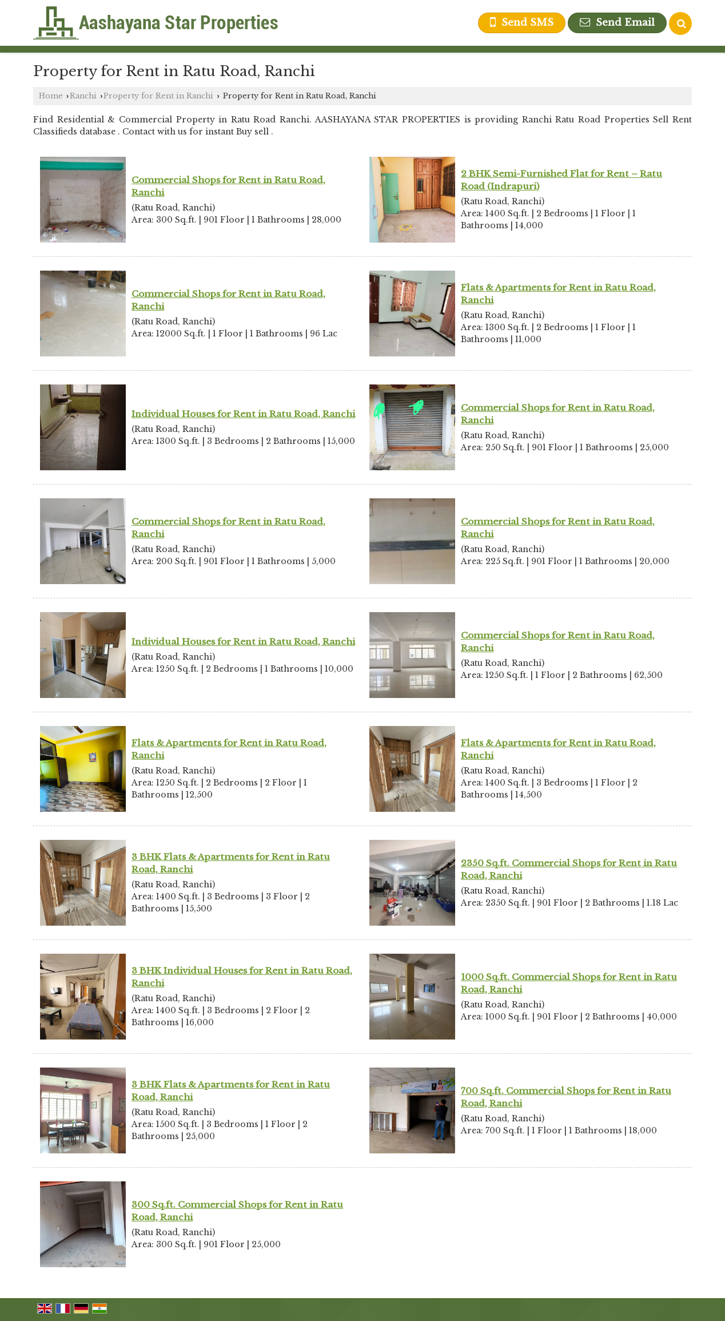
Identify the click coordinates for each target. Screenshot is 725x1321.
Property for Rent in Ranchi (158, 96)
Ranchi (83, 96)
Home (51, 96)
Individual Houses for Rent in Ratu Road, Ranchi (243, 413)
